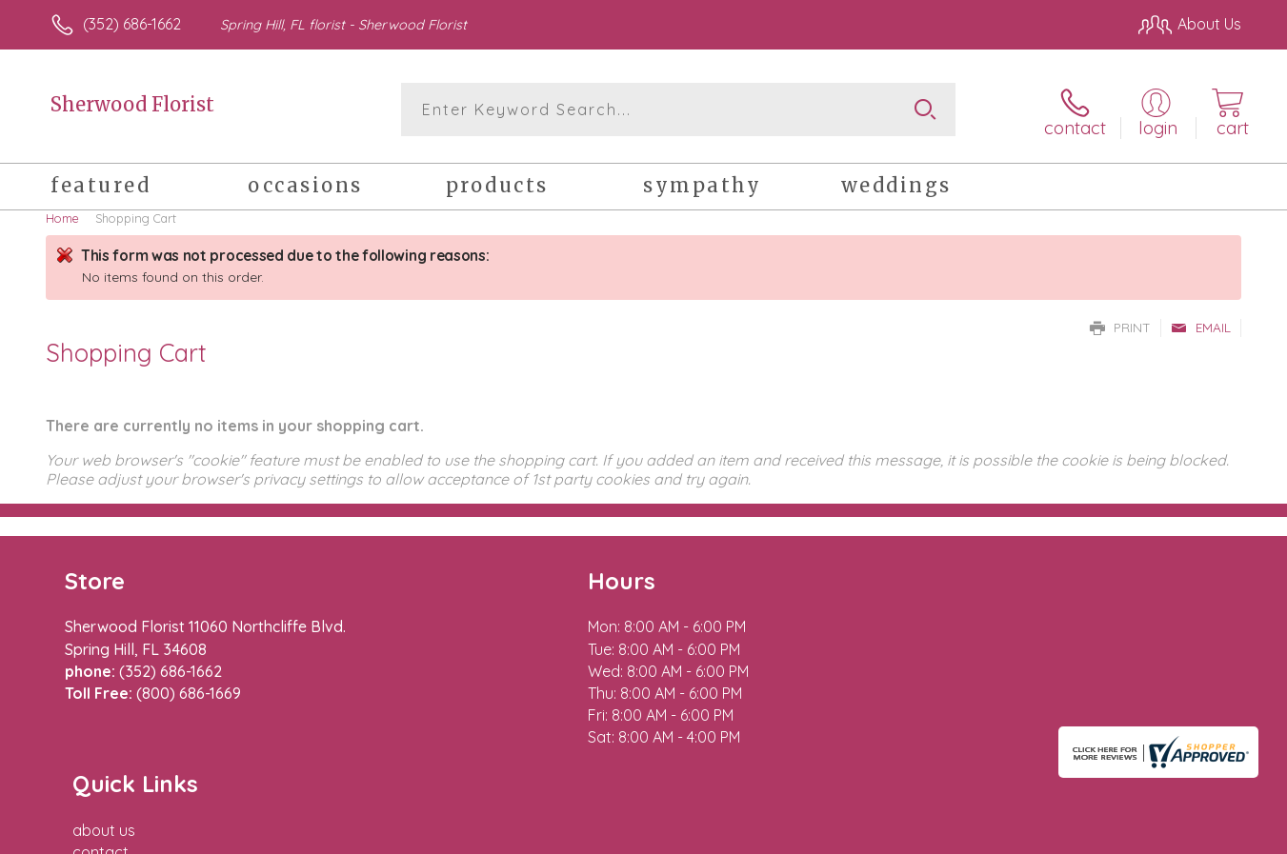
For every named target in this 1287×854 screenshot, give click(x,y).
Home (62, 214)
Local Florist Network (1072, 834)
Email (1201, 323)
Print (1120, 323)
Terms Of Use (824, 834)
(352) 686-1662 (132, 23)
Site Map (1190, 834)
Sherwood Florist (132, 104)
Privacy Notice (936, 834)
